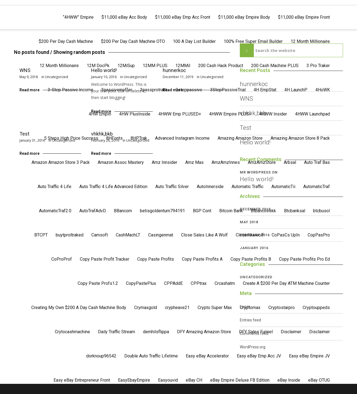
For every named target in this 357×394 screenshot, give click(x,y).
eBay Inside (288, 380)
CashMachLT (128, 235)
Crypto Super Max (215, 307)
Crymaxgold (145, 307)
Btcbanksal (294, 210)
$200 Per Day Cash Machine (66, 41)
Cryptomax (250, 307)
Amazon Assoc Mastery (121, 162)
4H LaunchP (295, 89)
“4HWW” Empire (78, 17)
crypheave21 (177, 307)
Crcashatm (225, 283)
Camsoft (99, 235)
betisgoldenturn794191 (162, 210)
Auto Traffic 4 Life (54, 186)
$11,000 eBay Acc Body (124, 17)
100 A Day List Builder (194, 41)
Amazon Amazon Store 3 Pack (61, 162)
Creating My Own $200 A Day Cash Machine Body (78, 307)
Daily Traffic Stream (116, 331)
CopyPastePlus (141, 283)
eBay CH (194, 380)
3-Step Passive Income (70, 89)
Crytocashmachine (72, 331)
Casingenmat (160, 235)
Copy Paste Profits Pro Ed (304, 259)
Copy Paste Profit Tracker (104, 259)
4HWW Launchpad (312, 114)
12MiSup (126, 65)
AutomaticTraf (316, 186)
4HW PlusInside (134, 114)
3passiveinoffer (116, 89)
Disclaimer (291, 331)
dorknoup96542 (101, 356)
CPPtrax (199, 283)
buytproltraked (69, 235)
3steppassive (189, 89)
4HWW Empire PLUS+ (230, 114)
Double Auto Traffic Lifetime (151, 356)
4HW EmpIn (100, 114)
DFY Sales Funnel (256, 331)
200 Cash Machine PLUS (275, 65)
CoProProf (61, 259)
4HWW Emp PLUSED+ (179, 114)
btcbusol (321, 210)
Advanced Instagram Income (182, 138)
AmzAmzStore (262, 162)
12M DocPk (98, 65)
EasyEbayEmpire (134, 380)
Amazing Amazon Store (240, 138)
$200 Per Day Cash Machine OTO (133, 41)
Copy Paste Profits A (202, 259)
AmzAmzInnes (226, 162)
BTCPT (41, 235)
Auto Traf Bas (317, 162)
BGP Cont (202, 210)
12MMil (182, 65)
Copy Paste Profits (155, 259)
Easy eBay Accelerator (207, 356)
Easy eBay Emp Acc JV (259, 356)
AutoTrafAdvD (92, 210)
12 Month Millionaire (310, 41)
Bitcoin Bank (231, 210)
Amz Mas (194, 162)
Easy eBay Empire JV (309, 356)
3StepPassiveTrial (228, 89)
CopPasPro (319, 235)
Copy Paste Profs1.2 (98, 283)
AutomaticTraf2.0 (55, 210)
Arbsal (290, 162)
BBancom (123, 210)
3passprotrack (154, 89)
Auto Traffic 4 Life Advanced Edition (113, 186)
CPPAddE (173, 283)
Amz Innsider (164, 162)
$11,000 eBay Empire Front (304, 17)
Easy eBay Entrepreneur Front (82, 380)
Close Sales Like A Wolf (204, 235)
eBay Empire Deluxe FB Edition (239, 380)
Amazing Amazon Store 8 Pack (300, 138)
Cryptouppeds (316, 307)
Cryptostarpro (281, 307)
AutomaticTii (283, 186)
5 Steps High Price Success (71, 138)
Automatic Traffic (247, 186)
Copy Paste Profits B (250, 259)
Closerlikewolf (250, 235)
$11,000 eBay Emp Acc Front (182, 17)
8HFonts (114, 138)
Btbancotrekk (263, 210)
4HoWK (322, 89)
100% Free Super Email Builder (253, 41)
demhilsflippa (156, 331)
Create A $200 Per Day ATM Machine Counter (286, 283)
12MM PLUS (155, 65)
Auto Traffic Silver (172, 186)
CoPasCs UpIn (286, 235)
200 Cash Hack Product (220, 65)
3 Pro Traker (318, 65)
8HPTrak (139, 138)
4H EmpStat (265, 89)
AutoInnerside (210, 186)
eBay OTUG (319, 380)
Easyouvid (168, 380)
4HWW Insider (273, 114)
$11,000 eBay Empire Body (244, 17)
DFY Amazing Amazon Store (204, 331)
